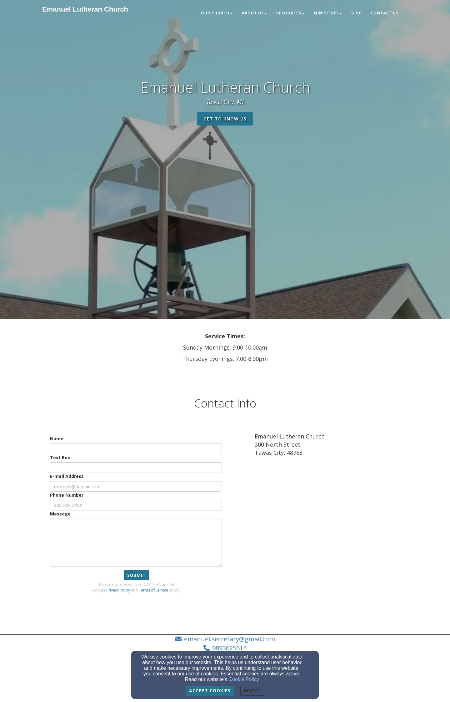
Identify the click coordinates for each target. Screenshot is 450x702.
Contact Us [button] (384, 13)
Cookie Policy (244, 679)
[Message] (136, 543)
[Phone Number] (136, 505)
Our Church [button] (216, 13)
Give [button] (356, 13)
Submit (136, 575)
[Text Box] (136, 467)
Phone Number (66, 495)
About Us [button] (254, 13)
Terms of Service (153, 590)
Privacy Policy (118, 590)
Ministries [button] (328, 13)
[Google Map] (329, 508)
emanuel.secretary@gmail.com (229, 639)
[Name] (136, 448)
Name (56, 439)
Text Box (60, 457)
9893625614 (229, 648)
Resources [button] (290, 13)
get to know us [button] (225, 119)
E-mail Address (67, 476)
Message (60, 514)
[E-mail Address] (136, 486)
